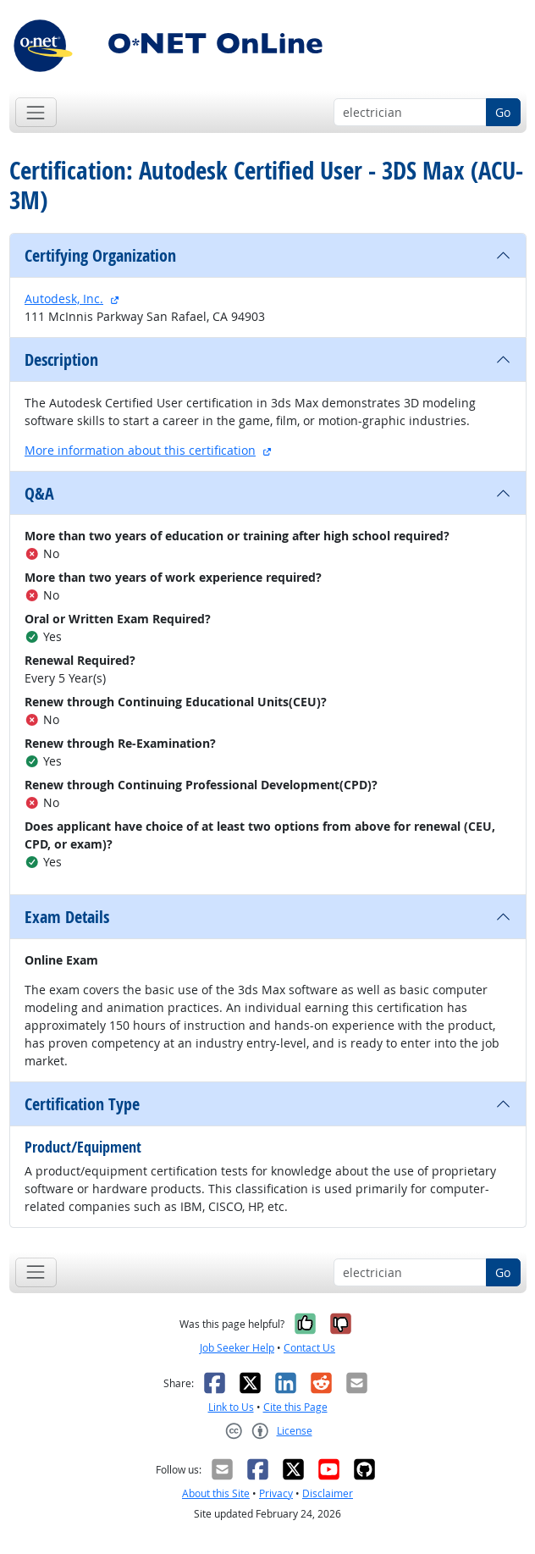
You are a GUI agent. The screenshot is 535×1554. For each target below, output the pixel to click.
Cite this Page (295, 1407)
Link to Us (231, 1407)
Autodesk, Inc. (64, 298)
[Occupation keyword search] (410, 112)
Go (502, 112)
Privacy (276, 1493)
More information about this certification (140, 450)
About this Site (216, 1493)
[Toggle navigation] (36, 112)
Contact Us (309, 1348)
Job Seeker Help (237, 1348)
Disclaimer (327, 1493)
